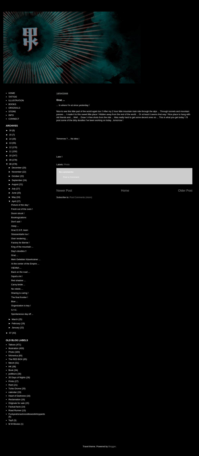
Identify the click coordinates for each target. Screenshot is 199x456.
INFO (11, 115)
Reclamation (14, 399)
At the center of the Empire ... (25, 263)
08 (10, 164)
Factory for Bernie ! (20, 242)
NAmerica (13, 355)
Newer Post (64, 190)
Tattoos (11, 344)
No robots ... (17, 289)
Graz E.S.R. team (19, 230)
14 (10, 139)
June (14, 193)
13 (10, 143)
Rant (10, 385)
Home (125, 190)
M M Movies (14, 424)
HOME (11, 93)
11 (10, 151)
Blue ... (14, 301)
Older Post (185, 190)
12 (10, 147)
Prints (11, 381)
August (15, 184)
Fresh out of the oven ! (22, 209)
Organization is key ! (21, 305)
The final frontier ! (19, 297)
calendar (12, 392)
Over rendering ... (19, 238)
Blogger (112, 446)
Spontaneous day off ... (22, 314)
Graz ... (14, 255)
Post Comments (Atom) (81, 197)
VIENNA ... (16, 268)
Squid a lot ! (17, 276)
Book (10, 370)
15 (10, 134)
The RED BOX (15, 359)
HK (9, 366)
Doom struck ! (17, 213)
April (14, 201)
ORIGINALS (14, 108)
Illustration (13, 348)
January (16, 327)
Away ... (15, 226)
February (16, 323)
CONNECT (13, 119)
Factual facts (14, 406)
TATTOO (12, 97)
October (16, 176)
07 (10, 333)
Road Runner (14, 410)
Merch (11, 363)
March (15, 319)
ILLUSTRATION (16, 100)
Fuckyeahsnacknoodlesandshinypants (26, 414)
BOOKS (12, 104)
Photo (67, 164)
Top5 (10, 420)
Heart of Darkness (17, 396)
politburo (12, 374)
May (14, 197)
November (17, 172)
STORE (12, 111)
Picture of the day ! (20, 205)
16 (10, 130)
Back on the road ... (20, 272)
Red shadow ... (18, 280)
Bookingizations (18, 217)
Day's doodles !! (18, 251)
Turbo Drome (14, 388)
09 (10, 160)
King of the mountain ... (22, 247)
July (14, 188)
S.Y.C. (14, 310)
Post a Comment (71, 177)
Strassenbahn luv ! (20, 234)
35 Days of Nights (17, 377)
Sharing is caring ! (19, 293)
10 (10, 155)
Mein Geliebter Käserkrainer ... (25, 259)
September (17, 180)
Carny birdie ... (18, 284)
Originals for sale (16, 403)
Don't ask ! (16, 221)
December (17, 167)
